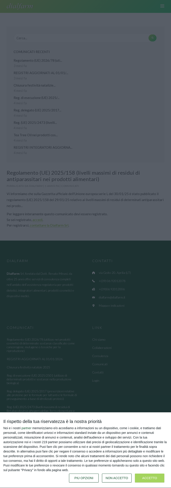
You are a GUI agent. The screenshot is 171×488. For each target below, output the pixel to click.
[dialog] (85, 450)
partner (26, 428)
